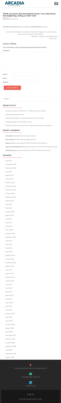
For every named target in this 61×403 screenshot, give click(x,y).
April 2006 (9, 350)
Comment (6, 50)
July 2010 (9, 306)
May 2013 (9, 270)
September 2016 (11, 197)
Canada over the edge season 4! (26, 136)
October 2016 (10, 193)
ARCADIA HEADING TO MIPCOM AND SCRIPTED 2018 (24, 118)
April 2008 (9, 332)
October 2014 (10, 233)
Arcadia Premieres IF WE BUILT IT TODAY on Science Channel (26, 111)
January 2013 (10, 281)
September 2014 (11, 237)
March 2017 (9, 179)
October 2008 (10, 324)
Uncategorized (26, 27)
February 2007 (10, 339)
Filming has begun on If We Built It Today (19, 122)
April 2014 (9, 251)
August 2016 (10, 201)
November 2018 (11, 164)
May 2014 (9, 248)
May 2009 (9, 317)
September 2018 (11, 168)
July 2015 (9, 219)
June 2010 (9, 310)
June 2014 (9, 244)
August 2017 (10, 175)
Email (5, 78)
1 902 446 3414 (31, 386)
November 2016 (11, 190)
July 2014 (9, 241)
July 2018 (9, 171)
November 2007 (11, 335)
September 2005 (11, 353)
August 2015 (10, 215)
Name (5, 74)
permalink (44, 27)
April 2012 (9, 292)
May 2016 (9, 208)
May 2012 (9, 288)
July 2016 (9, 204)
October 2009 (10, 313)
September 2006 (11, 346)
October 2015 (10, 211)
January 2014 (10, 259)
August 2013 (10, 266)
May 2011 (9, 299)
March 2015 (9, 230)
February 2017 (10, 182)
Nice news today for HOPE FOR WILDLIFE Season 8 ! (30, 143)
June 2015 (9, 222)
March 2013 (9, 273)
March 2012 (9, 295)
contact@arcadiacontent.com (30, 377)
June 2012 (9, 284)
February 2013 (10, 277)
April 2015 (9, 226)
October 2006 (10, 342)
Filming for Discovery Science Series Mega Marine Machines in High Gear (29, 125)
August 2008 (10, 328)
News (20, 27)
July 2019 (9, 161)
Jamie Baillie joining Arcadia (14, 114)
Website (5, 82)
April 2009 (9, 321)
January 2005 (10, 357)
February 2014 (10, 255)
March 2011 (9, 302)
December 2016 (11, 186)
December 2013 (11, 262)
